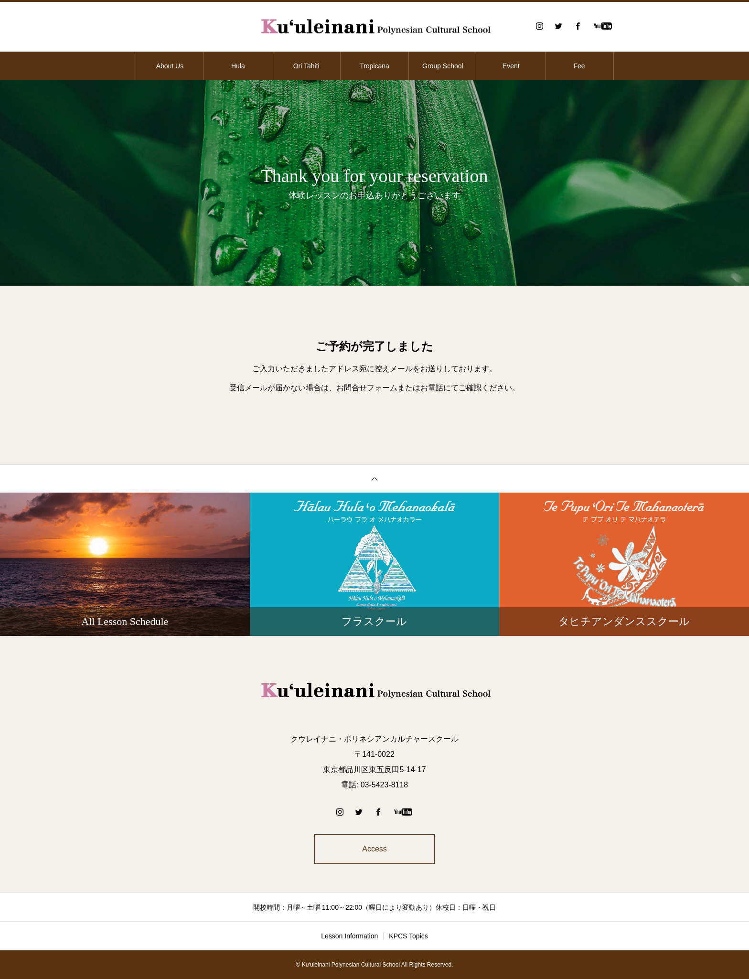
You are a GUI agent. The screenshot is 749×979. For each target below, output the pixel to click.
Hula (238, 66)
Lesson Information (349, 936)
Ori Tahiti (306, 66)
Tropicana (374, 66)
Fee (579, 66)
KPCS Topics (408, 936)
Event (511, 66)
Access (374, 849)
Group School (442, 66)
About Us (170, 66)
